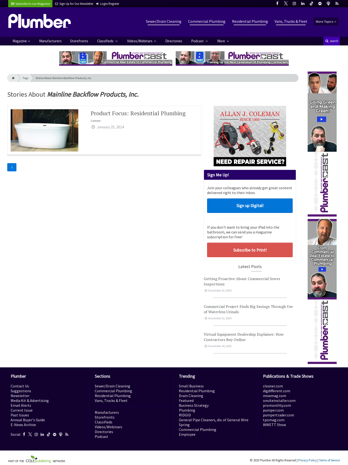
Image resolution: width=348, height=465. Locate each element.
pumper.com (273, 410)
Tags (25, 78)
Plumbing (187, 410)
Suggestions (21, 390)
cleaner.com (273, 386)
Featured (186, 400)
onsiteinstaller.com (279, 400)
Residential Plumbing (250, 21)
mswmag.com (274, 395)
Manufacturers (50, 41)
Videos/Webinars (140, 41)
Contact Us (20, 386)
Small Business (191, 386)
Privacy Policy (307, 460)
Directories (173, 41)
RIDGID (185, 415)
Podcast (197, 41)
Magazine (20, 41)
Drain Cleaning (191, 395)
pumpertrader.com (278, 415)
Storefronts (79, 41)
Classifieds (105, 41)
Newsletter (20, 395)
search (331, 41)
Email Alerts (21, 405)
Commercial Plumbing (206, 21)
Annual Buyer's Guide (28, 419)
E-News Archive (23, 424)
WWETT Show (274, 424)
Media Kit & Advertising (30, 400)
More (221, 41)
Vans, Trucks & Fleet (291, 21)
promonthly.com (277, 405)
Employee (187, 434)
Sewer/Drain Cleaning (163, 21)
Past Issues (20, 415)
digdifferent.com (276, 390)
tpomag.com (273, 419)
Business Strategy (194, 405)
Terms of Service (329, 460)
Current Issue (22, 410)
